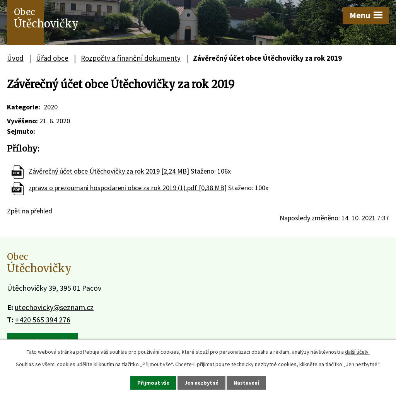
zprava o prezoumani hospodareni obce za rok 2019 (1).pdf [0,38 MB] (128, 187)
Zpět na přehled (29, 210)
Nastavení (246, 382)
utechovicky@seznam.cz (54, 307)
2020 (51, 106)
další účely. (357, 351)
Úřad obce (52, 58)
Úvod (15, 58)
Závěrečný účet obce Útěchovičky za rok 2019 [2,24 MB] (109, 171)
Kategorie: (23, 106)
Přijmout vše (153, 382)
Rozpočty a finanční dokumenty (131, 58)
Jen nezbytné (201, 382)
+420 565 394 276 (42, 319)
